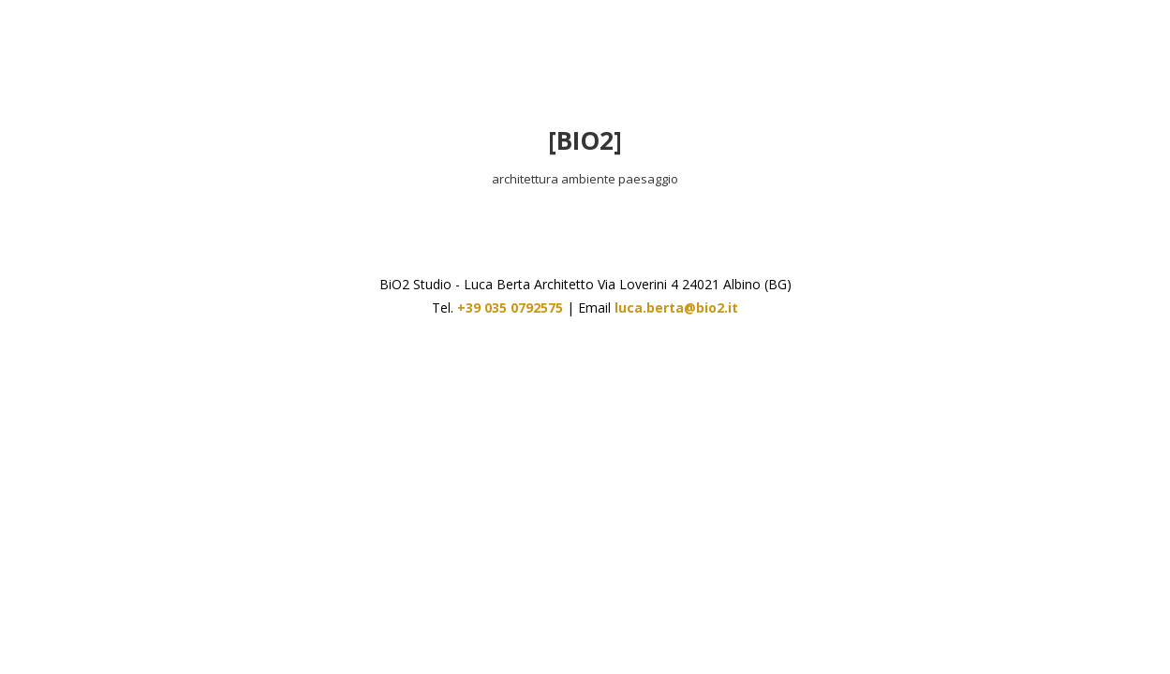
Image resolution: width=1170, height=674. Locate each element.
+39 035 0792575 (510, 307)
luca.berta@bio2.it (676, 307)
